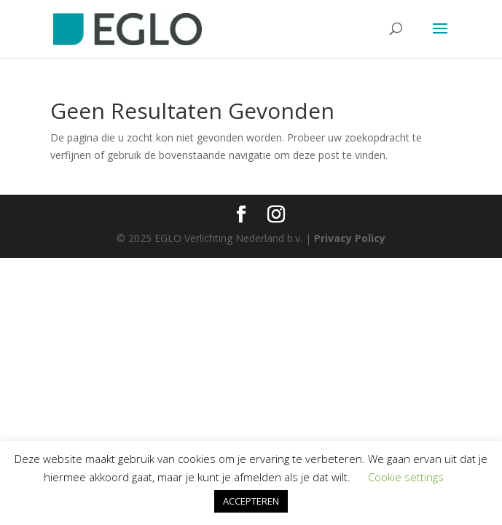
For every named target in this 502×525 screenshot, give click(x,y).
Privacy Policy (349, 238)
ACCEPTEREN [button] (251, 501)
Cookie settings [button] (406, 477)
